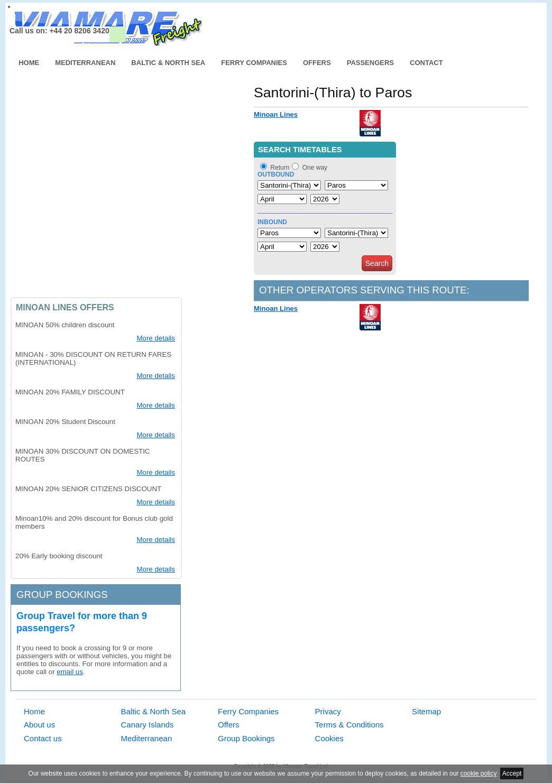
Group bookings (62, 594)
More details (155, 338)
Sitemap (426, 711)
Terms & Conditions (349, 724)
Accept (512, 773)
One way (314, 167)
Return (279, 167)
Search (377, 263)
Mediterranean (85, 63)
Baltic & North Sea (168, 63)
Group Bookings (246, 738)
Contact (426, 63)
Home (29, 63)
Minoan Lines (276, 114)
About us (39, 724)
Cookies (329, 738)
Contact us (43, 738)
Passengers (370, 63)
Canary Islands (147, 724)
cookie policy (479, 773)
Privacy (328, 711)
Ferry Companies (254, 63)
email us (70, 672)
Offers (317, 63)
